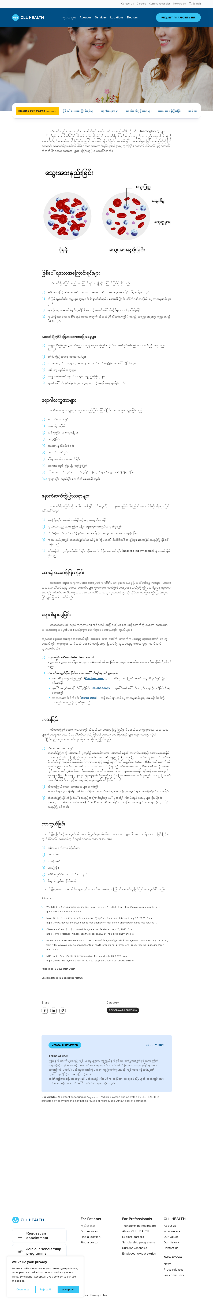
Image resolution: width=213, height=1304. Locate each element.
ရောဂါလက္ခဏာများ (109, 110)
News (167, 1264)
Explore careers (133, 1237)
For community (174, 1275)
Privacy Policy (99, 1295)
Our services (89, 1231)
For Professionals (137, 1219)
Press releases (174, 1269)
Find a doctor (90, 1242)
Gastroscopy (94, 678)
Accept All (68, 1289)
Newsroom (173, 1257)
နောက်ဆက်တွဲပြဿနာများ (139, 110)
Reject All (45, 1289)
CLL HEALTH (175, 1219)
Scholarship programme (138, 1242)
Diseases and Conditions (123, 1010)
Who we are (172, 1231)
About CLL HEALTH (135, 1231)
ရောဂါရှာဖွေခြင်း (195, 110)
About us (170, 1225)
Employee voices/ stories (139, 1253)
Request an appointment (32, 1238)
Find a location (90, 1237)
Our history (171, 1242)
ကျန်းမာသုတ (88, 1225)
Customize (22, 1289)
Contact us (171, 1248)
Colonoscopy (101, 688)
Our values (171, 1237)
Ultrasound (89, 697)
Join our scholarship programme (38, 1254)
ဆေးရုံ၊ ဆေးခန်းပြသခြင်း (169, 110)
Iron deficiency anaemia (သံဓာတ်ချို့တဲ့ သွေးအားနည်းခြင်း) (38, 110)
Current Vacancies (134, 1248)
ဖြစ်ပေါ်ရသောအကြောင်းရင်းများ (78, 110)
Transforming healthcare (139, 1225)
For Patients (91, 1219)
